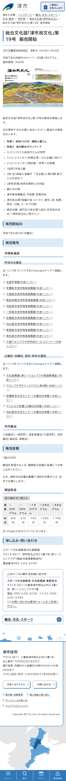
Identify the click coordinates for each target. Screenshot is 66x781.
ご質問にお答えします (56, 6)
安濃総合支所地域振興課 (29, 288)
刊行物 (22, 19)
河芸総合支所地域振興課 (29, 306)
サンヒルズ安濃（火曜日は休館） (33, 406)
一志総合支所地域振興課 (29, 312)
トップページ (25, 15)
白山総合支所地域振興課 (29, 324)
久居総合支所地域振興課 (29, 294)
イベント (41, 778)
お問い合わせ (44, 684)
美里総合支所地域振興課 (29, 330)
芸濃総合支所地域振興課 (29, 318)
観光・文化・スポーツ (47, 15)
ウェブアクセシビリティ (17, 706)
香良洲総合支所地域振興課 (30, 300)
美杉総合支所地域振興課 (29, 336)
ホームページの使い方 (16, 700)
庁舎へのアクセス (16, 684)
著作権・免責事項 (14, 695)
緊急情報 (58, 778)
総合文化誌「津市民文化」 (43, 19)
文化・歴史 (8, 19)
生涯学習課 (21, 282)
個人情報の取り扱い (40, 695)
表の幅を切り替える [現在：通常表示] (16, 498)
